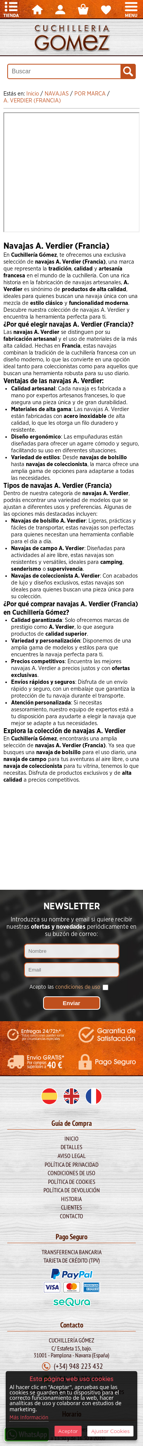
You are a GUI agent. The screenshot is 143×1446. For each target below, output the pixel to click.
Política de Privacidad (71, 1164)
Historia (71, 1199)
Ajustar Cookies (110, 1431)
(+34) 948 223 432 (78, 1366)
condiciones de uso (77, 987)
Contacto (71, 1216)
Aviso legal (72, 1155)
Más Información (29, 1417)
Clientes (71, 1207)
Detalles (71, 1147)
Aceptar (68, 1431)
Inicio (71, 1138)
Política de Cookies (71, 1181)
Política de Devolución (71, 1190)
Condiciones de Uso (71, 1173)
